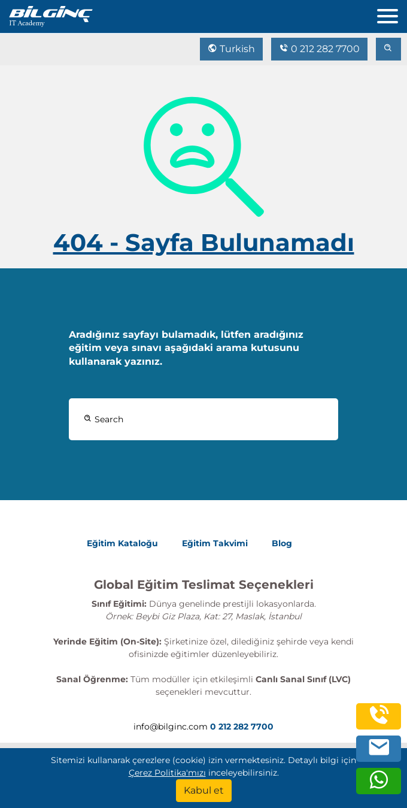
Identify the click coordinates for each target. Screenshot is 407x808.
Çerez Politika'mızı (167, 772)
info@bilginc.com (170, 726)
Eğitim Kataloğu (122, 543)
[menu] (392, 13)
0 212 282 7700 (319, 49)
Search (103, 419)
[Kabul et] (204, 790)
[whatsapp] (379, 786)
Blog (282, 543)
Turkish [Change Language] (231, 49)
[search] (388, 49)
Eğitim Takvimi (215, 543)
